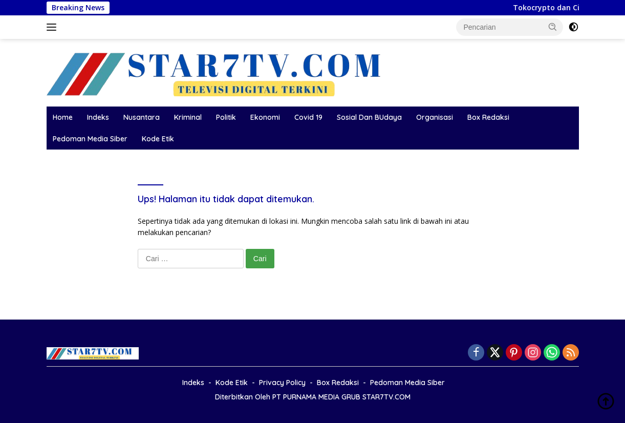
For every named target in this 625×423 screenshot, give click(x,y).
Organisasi (434, 117)
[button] (553, 26)
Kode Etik (158, 138)
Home (63, 117)
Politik (226, 117)
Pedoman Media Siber (90, 138)
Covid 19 (308, 117)
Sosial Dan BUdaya (369, 117)
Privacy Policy (282, 382)
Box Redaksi (488, 117)
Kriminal (188, 117)
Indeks (98, 117)
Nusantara (141, 117)
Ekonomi (265, 117)
